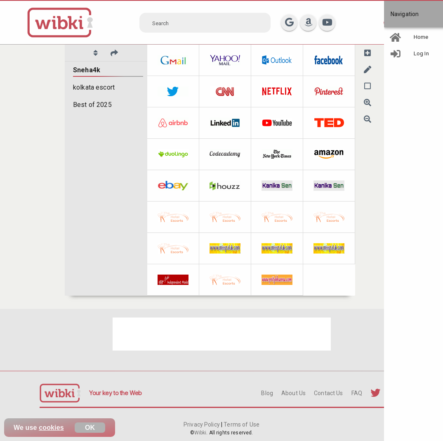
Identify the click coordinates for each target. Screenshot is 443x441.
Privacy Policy (202, 424)
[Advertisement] (222, 334)
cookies (51, 427)
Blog (267, 393)
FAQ (356, 393)
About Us (293, 393)
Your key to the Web (115, 392)
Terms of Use (240, 424)
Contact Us (328, 393)
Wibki (200, 433)
